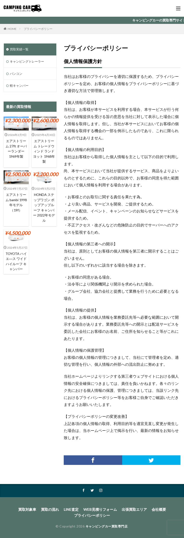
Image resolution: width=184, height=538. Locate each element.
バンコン (16, 74)
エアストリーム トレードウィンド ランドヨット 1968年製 (44, 152)
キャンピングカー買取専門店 (106, 525)
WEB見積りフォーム (99, 509)
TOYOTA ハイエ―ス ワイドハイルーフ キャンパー (16, 261)
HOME (12, 29)
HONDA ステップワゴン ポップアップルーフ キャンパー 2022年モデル (44, 207)
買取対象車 (30, 509)
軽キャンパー (20, 87)
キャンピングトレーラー (28, 62)
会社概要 (155, 509)
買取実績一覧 (20, 50)
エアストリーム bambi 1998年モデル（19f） (16, 202)
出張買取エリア (132, 509)
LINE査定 (72, 509)
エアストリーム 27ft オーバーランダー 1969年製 (16, 149)
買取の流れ (52, 509)
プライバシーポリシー (38, 29)
